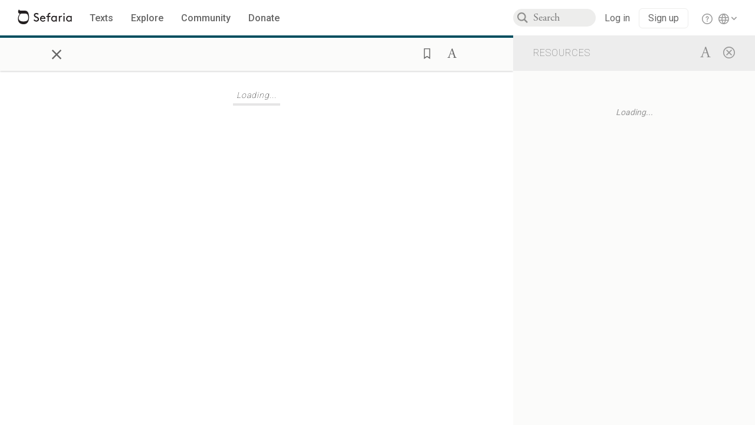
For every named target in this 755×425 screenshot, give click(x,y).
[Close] (729, 51)
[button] (423, 52)
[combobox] (564, 18)
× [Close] (56, 52)
